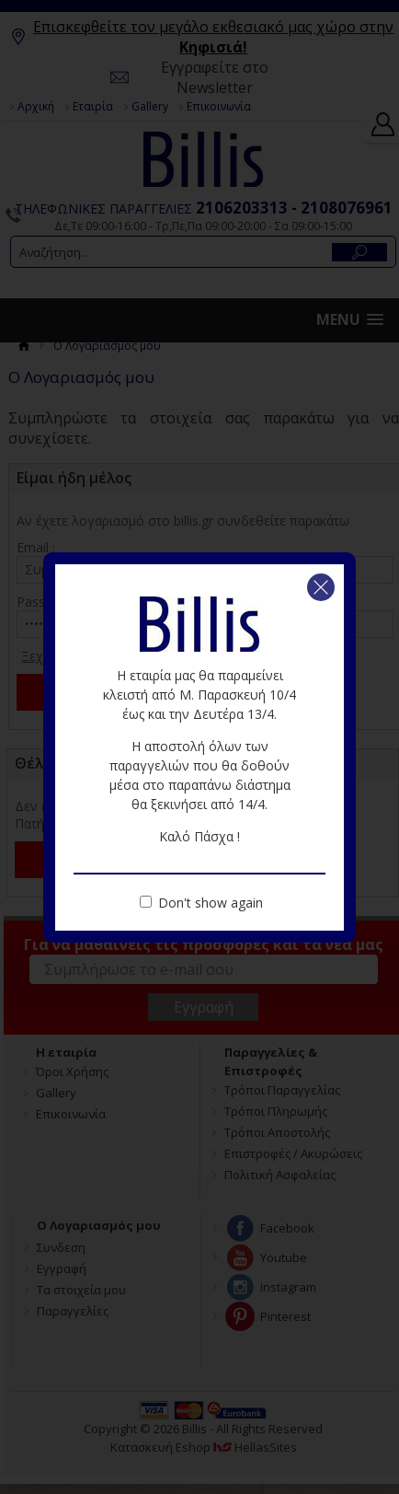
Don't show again (210, 902)
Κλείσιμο (321, 587)
